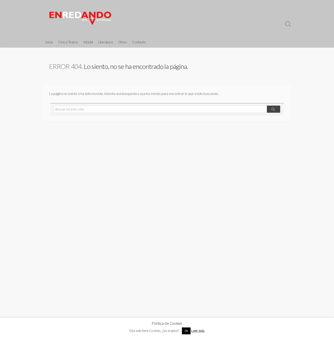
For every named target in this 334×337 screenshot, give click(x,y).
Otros (122, 42)
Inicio (49, 42)
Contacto (139, 42)
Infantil (88, 42)
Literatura (105, 42)
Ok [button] (186, 331)
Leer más (198, 331)
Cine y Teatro (68, 42)
